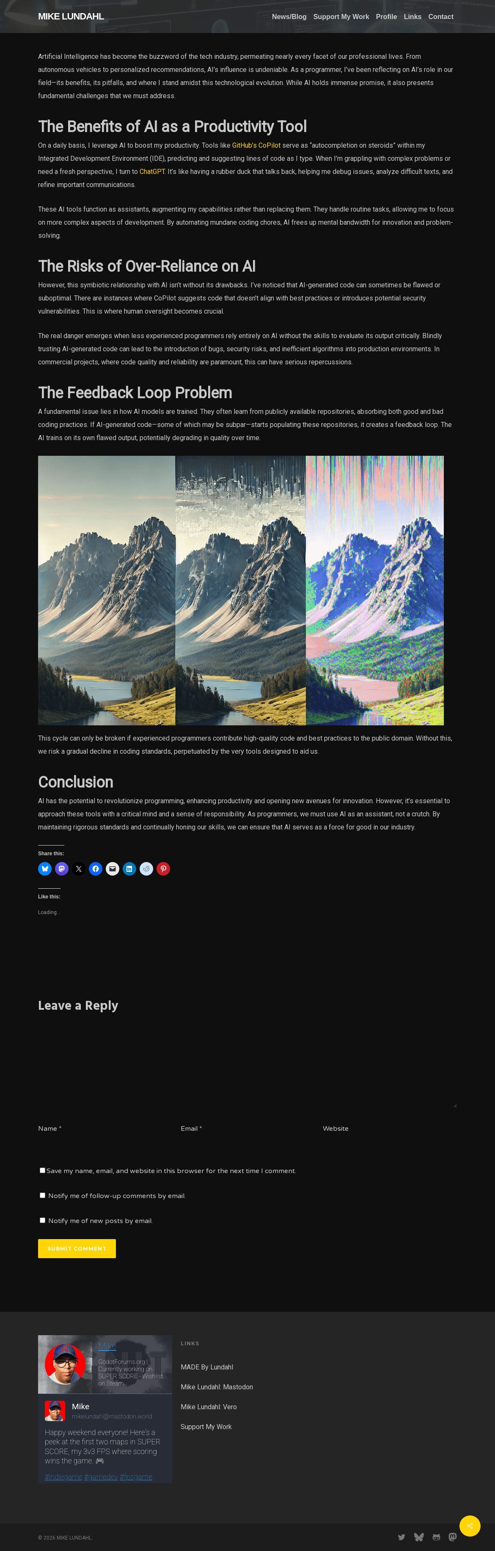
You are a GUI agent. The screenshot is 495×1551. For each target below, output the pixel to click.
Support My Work (206, 1427)
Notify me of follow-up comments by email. (117, 1196)
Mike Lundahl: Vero (209, 1407)
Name (50, 1128)
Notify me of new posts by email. (100, 1221)
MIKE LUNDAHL (71, 16)
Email (191, 1128)
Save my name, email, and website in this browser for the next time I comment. (171, 1171)
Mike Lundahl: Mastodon (217, 1387)
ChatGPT (152, 172)
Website (336, 1128)
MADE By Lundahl (207, 1367)
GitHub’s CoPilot (256, 145)
